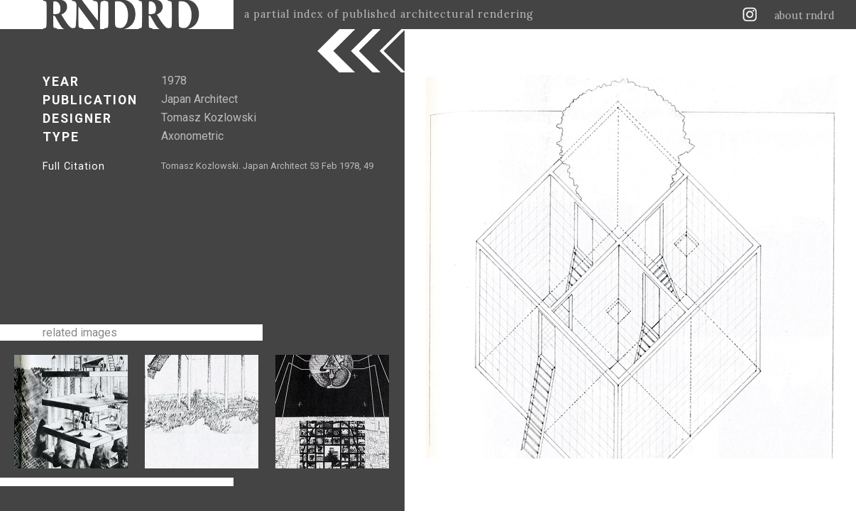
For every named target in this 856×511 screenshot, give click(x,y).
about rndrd (804, 15)
